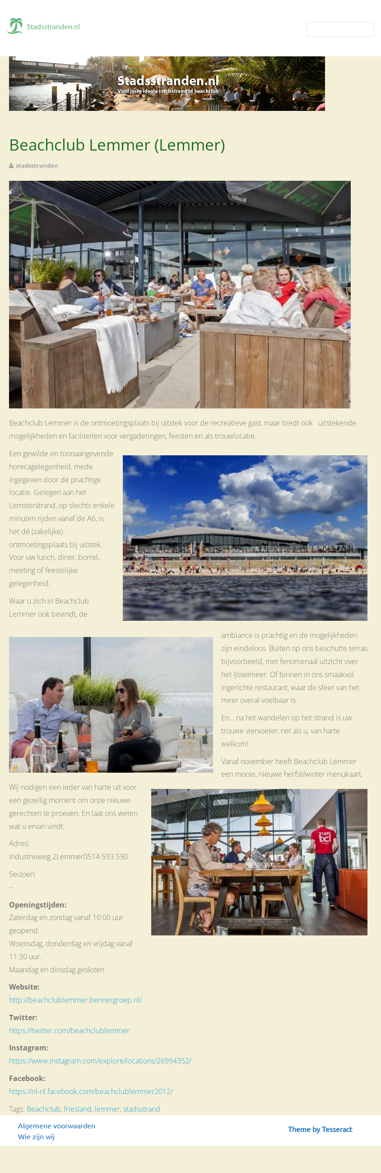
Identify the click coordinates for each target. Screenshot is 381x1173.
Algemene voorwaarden (56, 1125)
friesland (78, 1109)
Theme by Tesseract (320, 1128)
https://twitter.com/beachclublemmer (69, 1031)
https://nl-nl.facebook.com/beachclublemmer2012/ (91, 1091)
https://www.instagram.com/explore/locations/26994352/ (100, 1061)
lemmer (107, 1109)
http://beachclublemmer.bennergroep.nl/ (75, 1000)
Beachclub (43, 1109)
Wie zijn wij (36, 1136)
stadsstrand (141, 1109)
